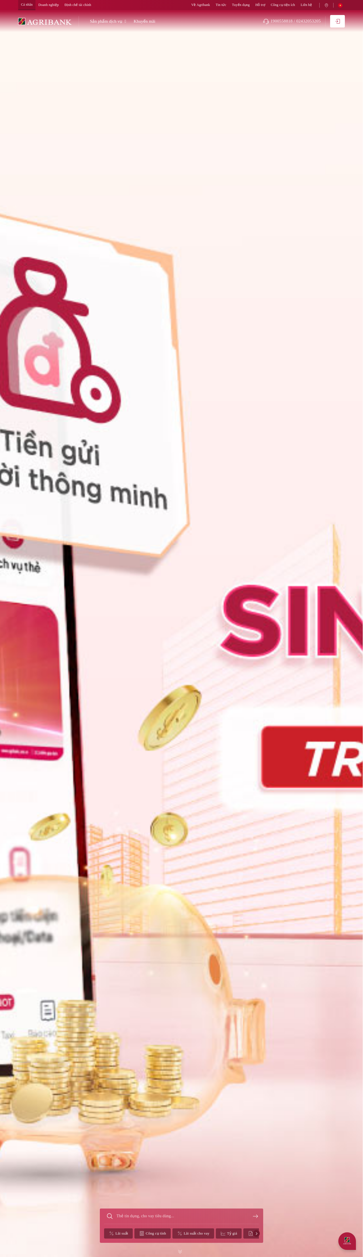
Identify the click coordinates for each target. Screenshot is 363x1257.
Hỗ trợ (260, 5)
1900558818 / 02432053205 (292, 21)
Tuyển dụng (241, 5)
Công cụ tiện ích (283, 5)
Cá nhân (27, 5)
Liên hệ (306, 5)
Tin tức (221, 5)
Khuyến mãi (144, 21)
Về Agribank (200, 5)
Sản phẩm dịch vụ (106, 21)
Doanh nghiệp (48, 5)
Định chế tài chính (78, 5)
